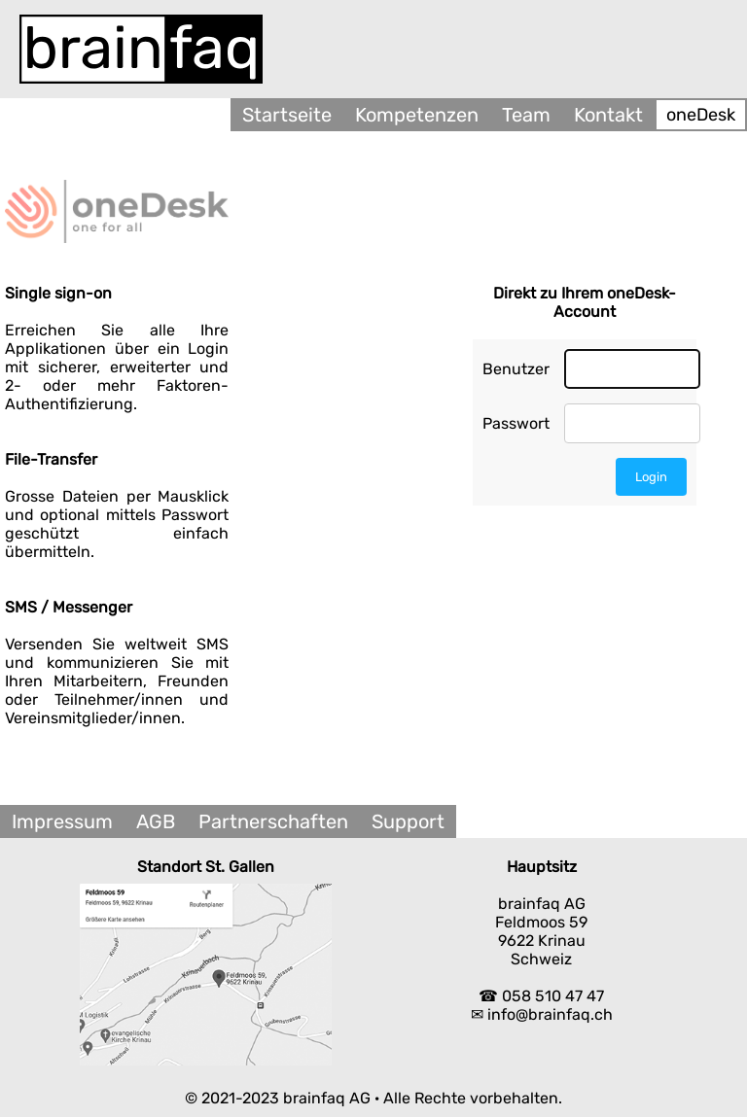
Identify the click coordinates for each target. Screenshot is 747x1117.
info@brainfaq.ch (550, 1014)
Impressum (62, 821)
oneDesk (700, 114)
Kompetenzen (417, 114)
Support (408, 821)
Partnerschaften (273, 821)
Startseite (287, 114)
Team (526, 114)
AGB (155, 821)
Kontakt (608, 114)
